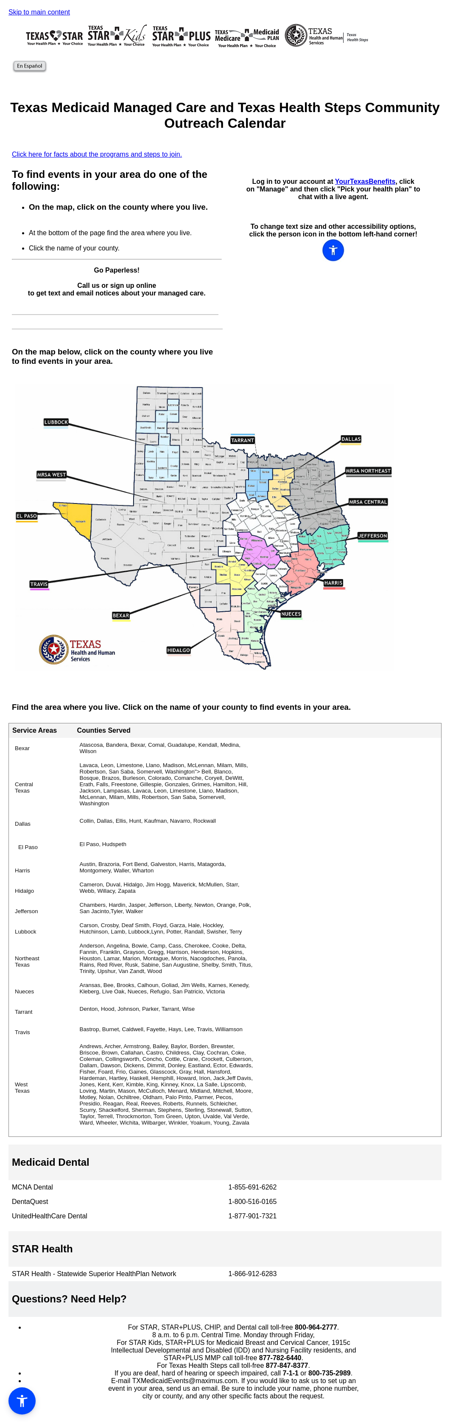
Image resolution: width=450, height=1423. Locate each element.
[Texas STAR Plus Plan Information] (181, 45)
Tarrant (23, 1012)
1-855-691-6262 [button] (253, 1187)
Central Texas (24, 787)
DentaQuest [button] (30, 1201)
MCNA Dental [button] (32, 1187)
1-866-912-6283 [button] (253, 1273)
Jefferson (26, 911)
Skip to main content (39, 12)
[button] (225, 1162)
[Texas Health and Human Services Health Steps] (326, 45)
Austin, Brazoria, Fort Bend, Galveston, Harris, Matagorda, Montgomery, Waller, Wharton (153, 867)
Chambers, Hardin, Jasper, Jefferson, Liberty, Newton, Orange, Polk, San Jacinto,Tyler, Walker (166, 908)
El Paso (28, 847)
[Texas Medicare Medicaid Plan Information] (247, 45)
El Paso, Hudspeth (103, 844)
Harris (22, 870)
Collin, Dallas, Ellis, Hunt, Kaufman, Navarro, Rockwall (148, 821)
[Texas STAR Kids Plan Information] (117, 45)
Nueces (24, 991)
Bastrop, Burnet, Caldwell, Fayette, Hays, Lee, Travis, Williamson (161, 1029)
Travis (22, 1032)
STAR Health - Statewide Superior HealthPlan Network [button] (94, 1273)
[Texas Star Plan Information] (54, 45)
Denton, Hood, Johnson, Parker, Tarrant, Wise (137, 1009)
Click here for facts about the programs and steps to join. (97, 154)
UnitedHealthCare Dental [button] (49, 1216)
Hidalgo (24, 891)
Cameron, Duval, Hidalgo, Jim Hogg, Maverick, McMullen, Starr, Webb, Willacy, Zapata (160, 887)
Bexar (22, 748)
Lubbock (25, 931)
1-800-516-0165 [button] (253, 1201)
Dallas (23, 824)
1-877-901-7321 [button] (253, 1216)
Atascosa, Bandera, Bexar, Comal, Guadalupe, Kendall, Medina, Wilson (160, 748)
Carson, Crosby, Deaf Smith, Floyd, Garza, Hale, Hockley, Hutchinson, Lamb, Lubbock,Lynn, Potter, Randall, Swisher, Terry (161, 928)
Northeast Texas (27, 961)
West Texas (22, 1087)
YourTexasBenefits (365, 181)
